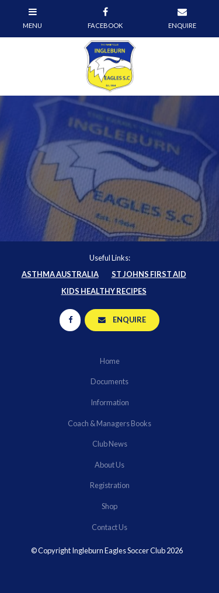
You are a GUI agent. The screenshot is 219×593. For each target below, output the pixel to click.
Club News (109, 443)
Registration (110, 485)
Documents (109, 381)
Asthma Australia (60, 274)
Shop (109, 506)
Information (110, 402)
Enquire (129, 319)
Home (110, 361)
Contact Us (109, 527)
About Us (109, 464)
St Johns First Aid (149, 274)
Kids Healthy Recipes (104, 291)
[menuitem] (109, 361)
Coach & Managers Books (109, 423)
